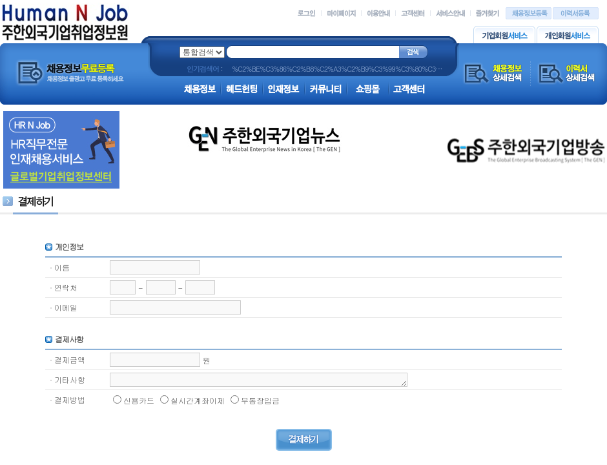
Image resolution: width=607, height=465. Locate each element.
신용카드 (138, 400)
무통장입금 (260, 400)
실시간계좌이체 (197, 400)
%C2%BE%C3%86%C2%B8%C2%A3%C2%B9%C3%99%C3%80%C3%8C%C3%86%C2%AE (368, 69)
